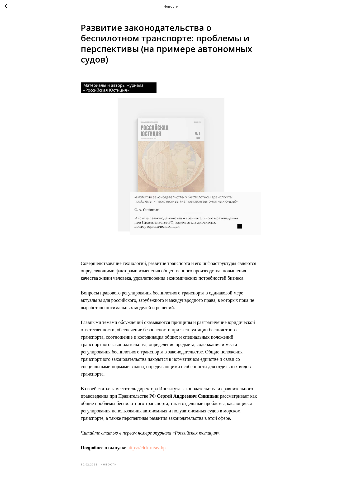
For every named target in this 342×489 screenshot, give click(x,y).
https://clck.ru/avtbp (147, 447)
